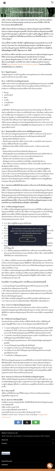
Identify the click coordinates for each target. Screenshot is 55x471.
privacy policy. (28, 235)
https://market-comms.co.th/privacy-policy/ (23, 65)
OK (27, 239)
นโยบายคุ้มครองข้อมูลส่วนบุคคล (27, 12)
